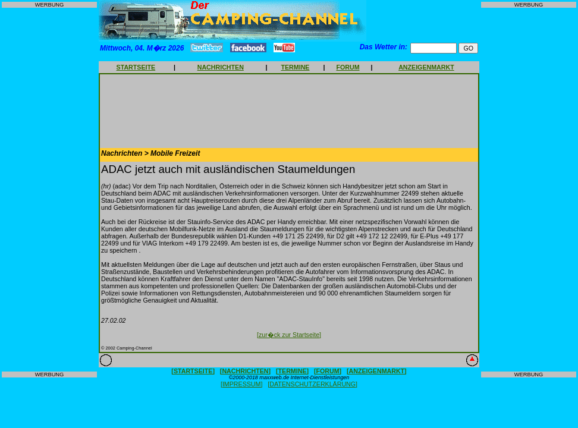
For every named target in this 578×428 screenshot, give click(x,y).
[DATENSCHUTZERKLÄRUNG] (312, 384)
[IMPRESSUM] (241, 384)
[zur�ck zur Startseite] (289, 334)
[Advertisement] (49, 189)
